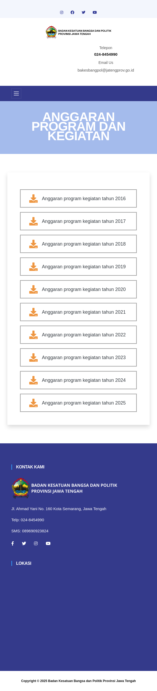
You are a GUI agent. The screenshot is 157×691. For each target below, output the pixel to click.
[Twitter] (24, 543)
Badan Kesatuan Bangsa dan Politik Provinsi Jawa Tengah (92, 681)
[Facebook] (12, 543)
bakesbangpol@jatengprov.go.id (106, 70)
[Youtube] (48, 543)
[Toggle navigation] (16, 93)
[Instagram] (36, 543)
